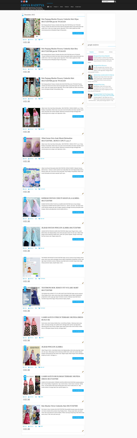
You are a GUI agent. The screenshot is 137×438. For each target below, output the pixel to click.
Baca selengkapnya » (78, 33)
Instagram (27, 1)
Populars (91, 52)
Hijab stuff (42, 129)
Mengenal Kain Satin (99, 84)
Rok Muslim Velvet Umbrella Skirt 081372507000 (60, 406)
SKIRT (41, 39)
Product (55, 6)
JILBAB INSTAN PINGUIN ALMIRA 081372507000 (61, 228)
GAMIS (42, 337)
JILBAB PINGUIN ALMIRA (52, 347)
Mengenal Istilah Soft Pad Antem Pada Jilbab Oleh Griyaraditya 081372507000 (104, 94)
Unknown (31, 39)
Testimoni (67, 6)
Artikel (61, 6)
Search (115, 1)
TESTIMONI (42, 189)
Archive (111, 52)
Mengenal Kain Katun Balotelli (102, 56)
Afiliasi (72, 6)
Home (50, 6)
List (23, 15)
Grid (23, 14)
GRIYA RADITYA (32, 5)
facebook (22, 1)
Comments (101, 52)
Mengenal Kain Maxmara (100, 65)
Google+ (24, 1)
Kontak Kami (78, 6)
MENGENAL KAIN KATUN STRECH (104, 75)
